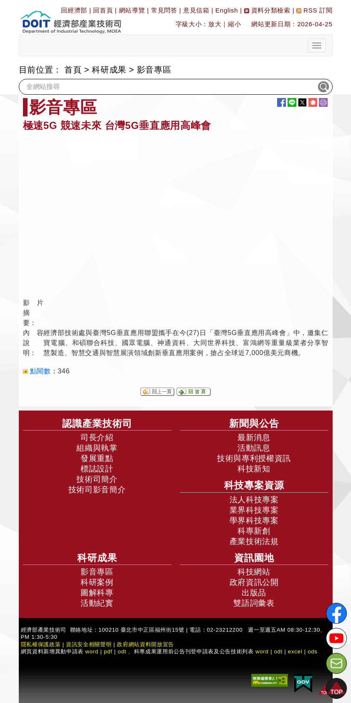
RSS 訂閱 (314, 10)
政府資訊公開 (254, 582)
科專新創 (253, 531)
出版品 (254, 592)
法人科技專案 (254, 499)
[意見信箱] (336, 663)
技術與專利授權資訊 (254, 458)
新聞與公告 (254, 423)
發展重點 (97, 458)
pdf (108, 651)
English (226, 10)
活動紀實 (97, 603)
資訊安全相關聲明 (88, 644)
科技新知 (253, 468)
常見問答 (164, 10)
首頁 (72, 69)
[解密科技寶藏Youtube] (336, 638)
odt (122, 651)
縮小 (234, 24)
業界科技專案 (254, 510)
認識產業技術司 (97, 423)
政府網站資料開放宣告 (145, 644)
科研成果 (109, 69)
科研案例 (97, 582)
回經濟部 (74, 10)
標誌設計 (97, 468)
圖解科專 (97, 592)
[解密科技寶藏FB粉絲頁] (336, 613)
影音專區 (154, 69)
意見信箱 (196, 10)
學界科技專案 (254, 520)
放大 (214, 24)
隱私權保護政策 (41, 644)
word (262, 651)
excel (295, 651)
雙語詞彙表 (253, 603)
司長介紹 (97, 437)
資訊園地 (254, 557)
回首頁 (103, 10)
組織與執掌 (96, 447)
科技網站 (253, 571)
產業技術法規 (254, 541)
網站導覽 (132, 10)
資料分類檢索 (267, 10)
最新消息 (253, 437)
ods (313, 651)
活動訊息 (253, 447)
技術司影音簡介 (97, 489)
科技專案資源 (254, 485)
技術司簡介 (96, 479)
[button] (336, 688)
